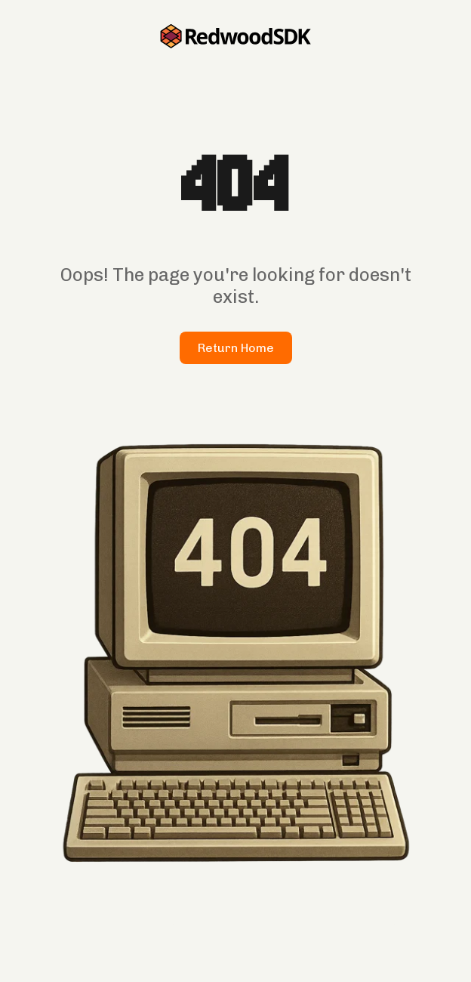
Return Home (236, 348)
